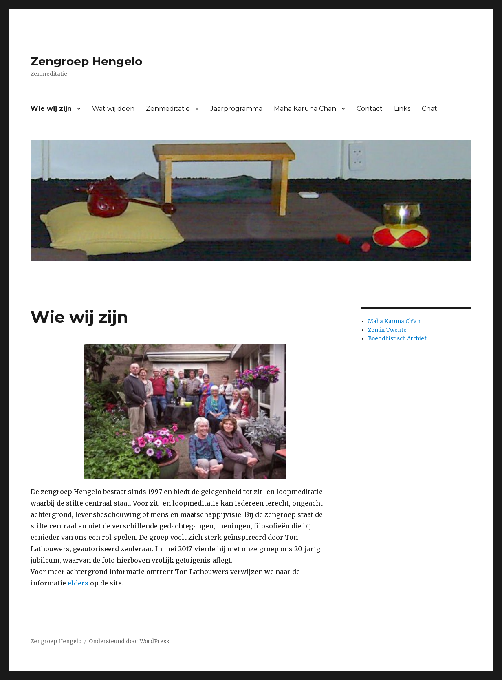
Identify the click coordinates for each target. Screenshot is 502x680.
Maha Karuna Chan (305, 109)
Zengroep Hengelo (86, 61)
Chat (429, 109)
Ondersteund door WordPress (129, 641)
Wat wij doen (113, 109)
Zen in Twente (387, 330)
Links (402, 109)
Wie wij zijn (51, 109)
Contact (370, 109)
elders (78, 583)
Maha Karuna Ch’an (394, 321)
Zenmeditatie (168, 109)
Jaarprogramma (236, 109)
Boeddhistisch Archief (397, 338)
